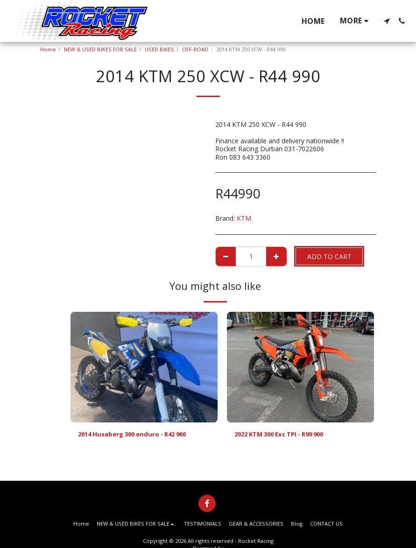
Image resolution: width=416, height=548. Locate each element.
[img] (144, 367)
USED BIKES (159, 49)
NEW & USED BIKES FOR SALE (100, 49)
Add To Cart (329, 256)
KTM (244, 218)
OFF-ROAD (195, 49)
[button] (387, 21)
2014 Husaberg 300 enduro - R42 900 (137, 434)
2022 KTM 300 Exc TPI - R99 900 (285, 434)
